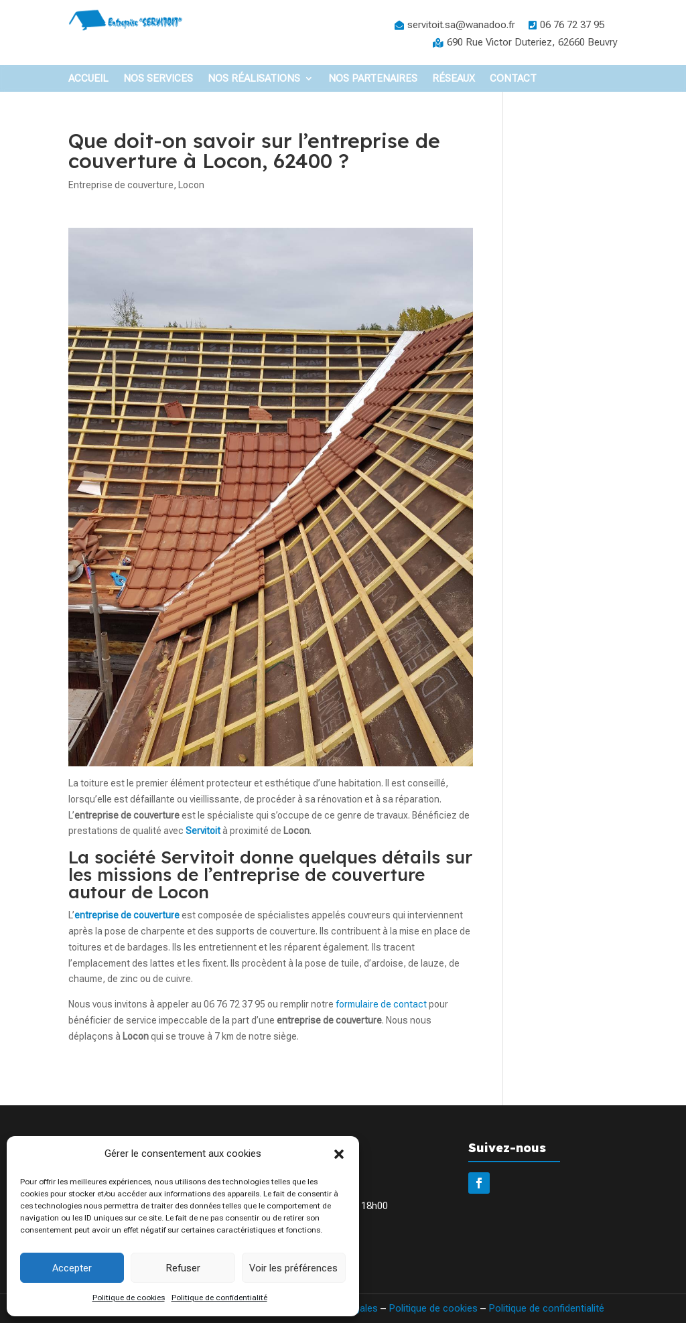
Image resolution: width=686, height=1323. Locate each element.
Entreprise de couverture (121, 185)
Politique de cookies (128, 1297)
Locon (191, 185)
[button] (339, 1154)
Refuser (182, 1268)
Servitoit (203, 830)
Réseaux (453, 79)
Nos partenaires (372, 79)
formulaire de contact (381, 1004)
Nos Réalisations (254, 79)
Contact (513, 79)
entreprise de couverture (127, 915)
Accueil (88, 79)
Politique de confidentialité (219, 1297)
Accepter (72, 1268)
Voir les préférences (293, 1268)
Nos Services (158, 79)
